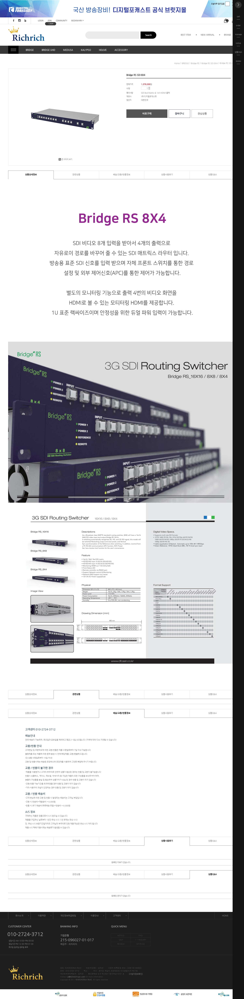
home (177, 63)
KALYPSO (86, 50)
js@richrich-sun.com (76, 977)
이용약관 (42, 915)
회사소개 (19, 915)
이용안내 (94, 915)
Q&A (121, 940)
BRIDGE (30, 50)
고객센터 (117, 915)
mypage (238, 35)
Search (148, 35)
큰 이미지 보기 (65, 159)
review (238, 62)
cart (238, 17)
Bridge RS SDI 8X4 (210, 63)
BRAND (227, 34)
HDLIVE (103, 50)
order (238, 26)
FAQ (140, 935)
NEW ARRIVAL (207, 34)
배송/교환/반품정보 (121, 174)
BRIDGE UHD (48, 50)
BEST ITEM (186, 34)
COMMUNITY (61, 21)
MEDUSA (68, 50)
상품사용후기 (167, 174)
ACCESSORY (121, 50)
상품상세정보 (31, 174)
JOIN (50, 21)
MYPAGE (140, 944)
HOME (225, 915)
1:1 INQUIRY (140, 940)
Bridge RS (195, 63)
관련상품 (76, 174)
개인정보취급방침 (68, 915)
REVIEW (120, 944)
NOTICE (120, 935)
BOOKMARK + (77, 21)
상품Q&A (212, 174)
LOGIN (40, 21)
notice (238, 44)
